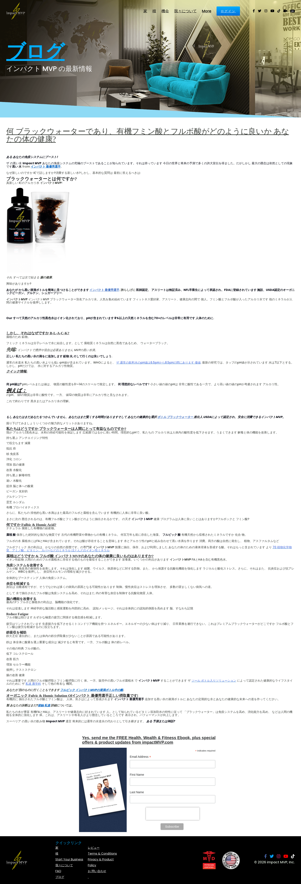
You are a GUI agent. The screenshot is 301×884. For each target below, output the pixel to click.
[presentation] (172, 813)
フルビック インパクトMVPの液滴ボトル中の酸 (91, 690)
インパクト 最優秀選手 (46, 166)
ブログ (59, 877)
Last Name (137, 792)
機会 (165, 11)
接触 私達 (44, 705)
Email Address (140, 757)
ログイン (228, 11)
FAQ (58, 871)
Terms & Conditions (102, 853)
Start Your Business (69, 859)
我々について (185, 11)
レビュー (93, 848)
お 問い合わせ (97, 871)
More (206, 11)
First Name (137, 774)
